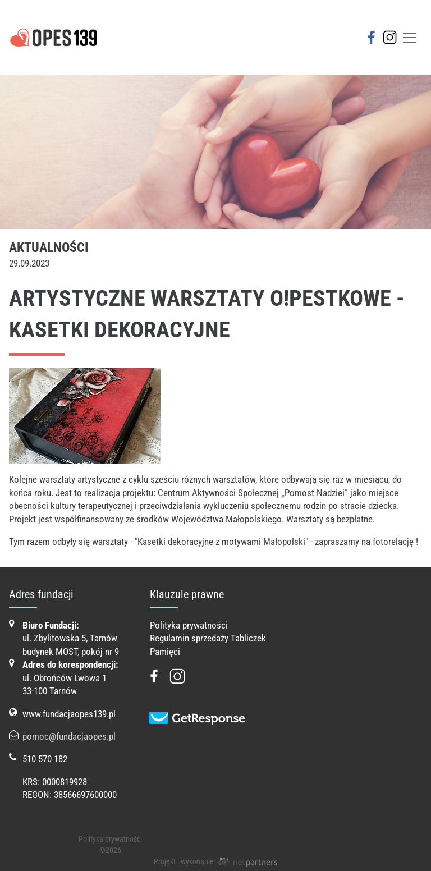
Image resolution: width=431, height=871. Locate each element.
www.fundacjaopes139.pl (69, 713)
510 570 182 (44, 758)
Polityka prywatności (189, 625)
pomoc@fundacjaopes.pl (69, 736)
